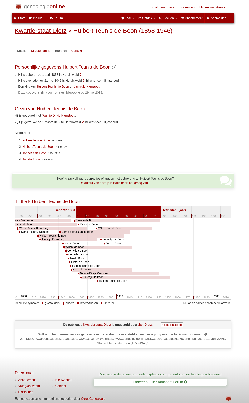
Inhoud (37, 18)
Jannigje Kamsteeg (87, 86)
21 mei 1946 (52, 80)
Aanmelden (217, 18)
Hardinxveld (70, 74)
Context (76, 50)
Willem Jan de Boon (36, 140)
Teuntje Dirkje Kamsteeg (58, 115)
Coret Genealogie (93, 398)
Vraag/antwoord (29, 386)
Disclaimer (25, 392)
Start (19, 18)
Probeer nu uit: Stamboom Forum (160, 382)
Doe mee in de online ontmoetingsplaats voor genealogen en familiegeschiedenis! (160, 374)
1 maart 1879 (51, 122)
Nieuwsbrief (63, 380)
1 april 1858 (50, 74)
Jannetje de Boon (35, 153)
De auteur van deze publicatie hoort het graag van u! (115, 183)
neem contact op (172, 324)
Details (21, 50)
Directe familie (40, 50)
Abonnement (27, 380)
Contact (60, 386)
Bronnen (61, 50)
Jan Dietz (145, 324)
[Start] (44, 7)
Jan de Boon (31, 159)
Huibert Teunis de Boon (53, 86)
